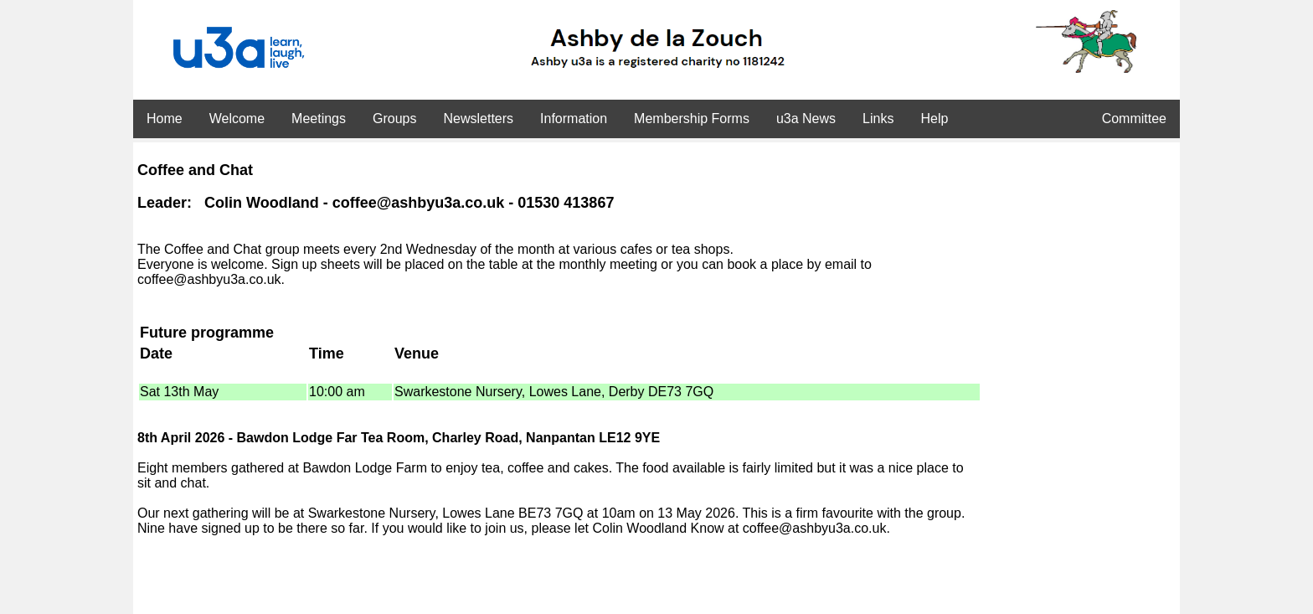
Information (573, 118)
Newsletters (478, 118)
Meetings (318, 118)
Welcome (237, 118)
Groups (394, 118)
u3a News (806, 118)
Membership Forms (691, 118)
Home (165, 118)
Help (934, 118)
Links (877, 118)
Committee (1134, 118)
